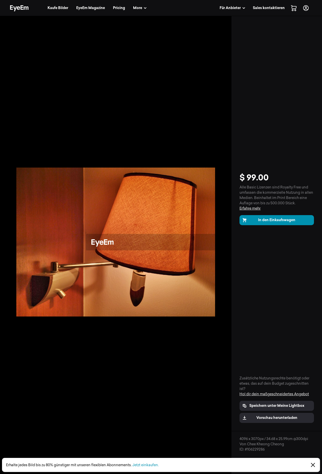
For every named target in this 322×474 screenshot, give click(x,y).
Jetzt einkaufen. (145, 465)
